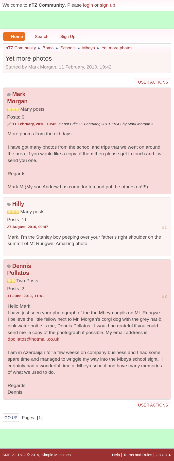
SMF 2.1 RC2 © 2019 (20, 455)
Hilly (18, 204)
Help (116, 455)
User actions (153, 82)
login (88, 5)
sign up (107, 5)
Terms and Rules (137, 455)
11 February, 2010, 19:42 (34, 124)
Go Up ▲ (164, 455)
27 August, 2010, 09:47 (27, 227)
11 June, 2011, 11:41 (25, 296)
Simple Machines (55, 455)
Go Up (10, 417)
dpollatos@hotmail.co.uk (33, 339)
